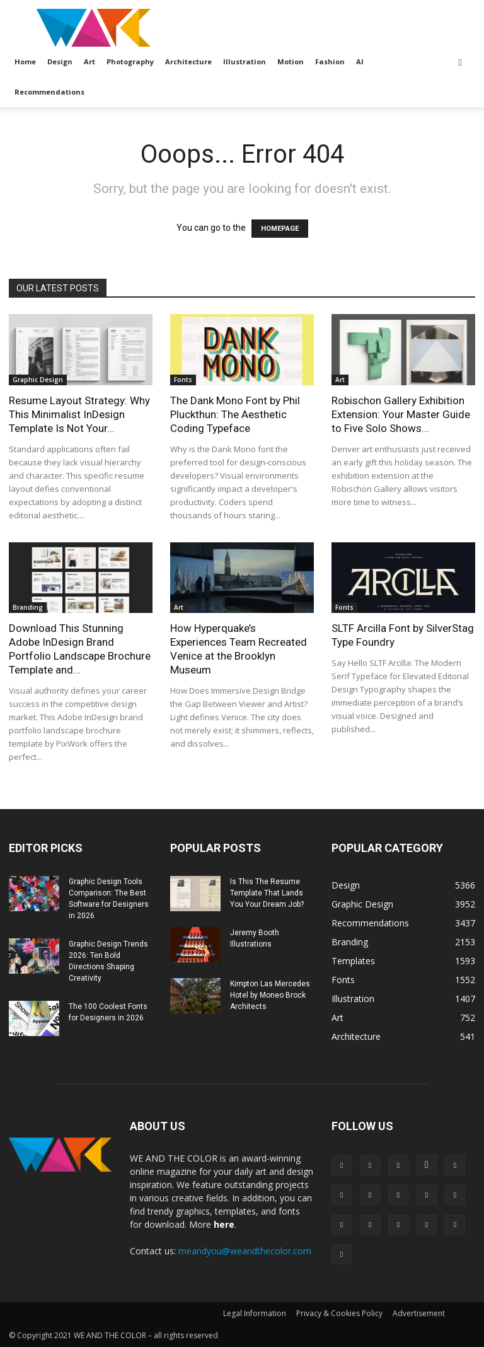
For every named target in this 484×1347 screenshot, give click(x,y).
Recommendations (49, 91)
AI (360, 61)
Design (59, 61)
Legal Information (254, 1313)
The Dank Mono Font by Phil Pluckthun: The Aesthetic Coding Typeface (235, 414)
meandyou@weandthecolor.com (244, 1251)
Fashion (330, 61)
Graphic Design (38, 379)
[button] (460, 62)
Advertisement (419, 1313)
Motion (290, 61)
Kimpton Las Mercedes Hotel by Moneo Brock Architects (270, 995)
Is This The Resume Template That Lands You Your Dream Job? (267, 893)
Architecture (188, 61)
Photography (130, 61)
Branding (28, 607)
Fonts (183, 379)
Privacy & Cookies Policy (339, 1313)
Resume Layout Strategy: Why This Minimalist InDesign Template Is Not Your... (79, 414)
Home (25, 61)
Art (89, 61)
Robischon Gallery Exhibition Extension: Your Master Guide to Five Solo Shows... (400, 414)
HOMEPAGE (280, 228)
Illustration (244, 61)
